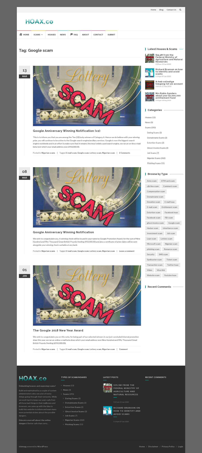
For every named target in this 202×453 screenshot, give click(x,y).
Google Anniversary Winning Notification (63, 232)
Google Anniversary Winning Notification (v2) (66, 131)
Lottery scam (95, 153)
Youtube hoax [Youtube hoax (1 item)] (170, 275)
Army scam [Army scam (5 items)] (152, 181)
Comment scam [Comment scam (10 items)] (170, 186)
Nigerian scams (48, 153)
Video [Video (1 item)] (149, 270)
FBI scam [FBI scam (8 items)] (169, 217)
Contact (98, 34)
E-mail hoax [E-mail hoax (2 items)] (170, 202)
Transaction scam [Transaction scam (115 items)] (154, 265)
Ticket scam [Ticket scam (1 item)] (171, 259)
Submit (111, 34)
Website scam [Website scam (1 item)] (153, 275)
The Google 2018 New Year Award (58, 330)
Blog (161, 9)
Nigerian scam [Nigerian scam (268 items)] (171, 244)
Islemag (22, 446)
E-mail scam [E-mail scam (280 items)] (152, 207)
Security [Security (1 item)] (150, 254)
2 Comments (124, 153)
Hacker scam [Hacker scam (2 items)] (152, 228)
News (63, 34)
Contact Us (171, 9)
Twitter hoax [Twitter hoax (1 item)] (172, 265)
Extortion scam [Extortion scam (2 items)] (153, 212)
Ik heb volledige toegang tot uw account (169, 83)
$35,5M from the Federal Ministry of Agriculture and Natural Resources (169, 58)
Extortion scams (154, 143)
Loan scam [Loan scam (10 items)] (151, 238)
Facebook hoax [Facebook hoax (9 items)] (171, 212)
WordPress (42, 446)
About (85, 34)
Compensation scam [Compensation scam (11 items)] (156, 191)
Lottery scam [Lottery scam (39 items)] (166, 238)
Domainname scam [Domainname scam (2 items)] (155, 197)
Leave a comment (126, 251)
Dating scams (153, 132)
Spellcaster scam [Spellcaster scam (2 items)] (154, 259)
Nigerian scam (108, 153)
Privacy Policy (168, 446)
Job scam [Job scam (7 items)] (171, 233)
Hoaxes (52, 34)
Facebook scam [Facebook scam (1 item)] (153, 217)
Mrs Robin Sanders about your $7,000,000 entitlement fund (168, 95)
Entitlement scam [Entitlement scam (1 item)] (169, 207)
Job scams (151, 153)
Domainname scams (156, 137)
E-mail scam (71, 153)
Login (180, 446)
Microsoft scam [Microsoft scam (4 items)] (153, 244)
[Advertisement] (130, 21)
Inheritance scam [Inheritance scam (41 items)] (170, 228)
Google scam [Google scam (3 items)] (174, 223)
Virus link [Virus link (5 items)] (161, 270)
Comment (123, 349)
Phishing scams (154, 163)
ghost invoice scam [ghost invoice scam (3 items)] (155, 223)
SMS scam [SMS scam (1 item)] (163, 254)
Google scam (83, 153)
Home (153, 9)
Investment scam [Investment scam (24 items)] (154, 233)
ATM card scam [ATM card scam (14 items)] (168, 181)
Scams (37, 34)
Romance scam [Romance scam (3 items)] (170, 249)
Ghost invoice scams (156, 148)
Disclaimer (153, 446)
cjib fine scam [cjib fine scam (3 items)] (153, 186)
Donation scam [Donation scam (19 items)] (153, 202)
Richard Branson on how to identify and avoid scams (169, 71)
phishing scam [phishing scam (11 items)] (153, 249)
